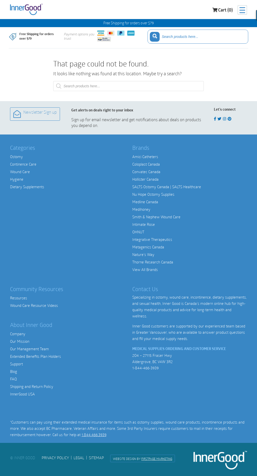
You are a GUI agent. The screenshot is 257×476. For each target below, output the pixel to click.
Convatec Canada (146, 171)
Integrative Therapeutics (152, 239)
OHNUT (138, 231)
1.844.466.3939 (94, 434)
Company (17, 333)
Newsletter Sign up (35, 114)
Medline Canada (145, 201)
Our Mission (19, 341)
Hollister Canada (145, 179)
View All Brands (145, 269)
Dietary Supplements (27, 186)
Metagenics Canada (148, 246)
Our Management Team (29, 348)
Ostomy (16, 156)
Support (16, 363)
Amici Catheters (145, 156)
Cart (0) (222, 10)
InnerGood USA (22, 393)
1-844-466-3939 (145, 367)
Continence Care (23, 164)
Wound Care (20, 171)
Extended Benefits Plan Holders (35, 356)
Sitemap (96, 457)
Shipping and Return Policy (31, 386)
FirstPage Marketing (156, 459)
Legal (79, 457)
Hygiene (16, 179)
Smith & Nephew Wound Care (156, 216)
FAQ (13, 378)
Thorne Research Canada (152, 261)
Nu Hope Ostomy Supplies (153, 194)
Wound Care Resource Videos (34, 305)
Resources (18, 297)
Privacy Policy (55, 457)
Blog (13, 371)
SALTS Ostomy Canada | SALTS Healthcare (166, 186)
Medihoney (141, 209)
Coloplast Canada (146, 164)
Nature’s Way (143, 254)
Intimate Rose (143, 224)
